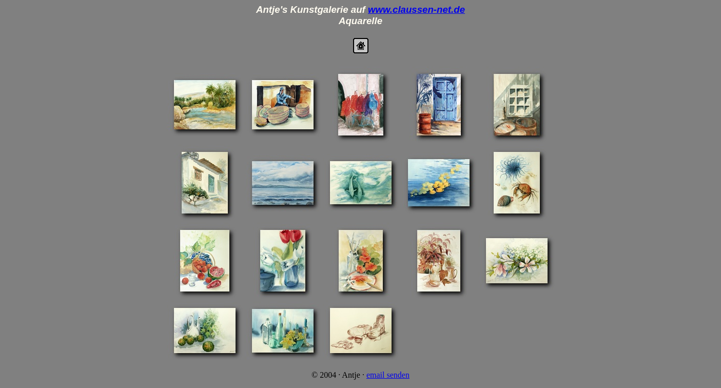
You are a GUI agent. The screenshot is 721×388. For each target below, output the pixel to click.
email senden (388, 375)
